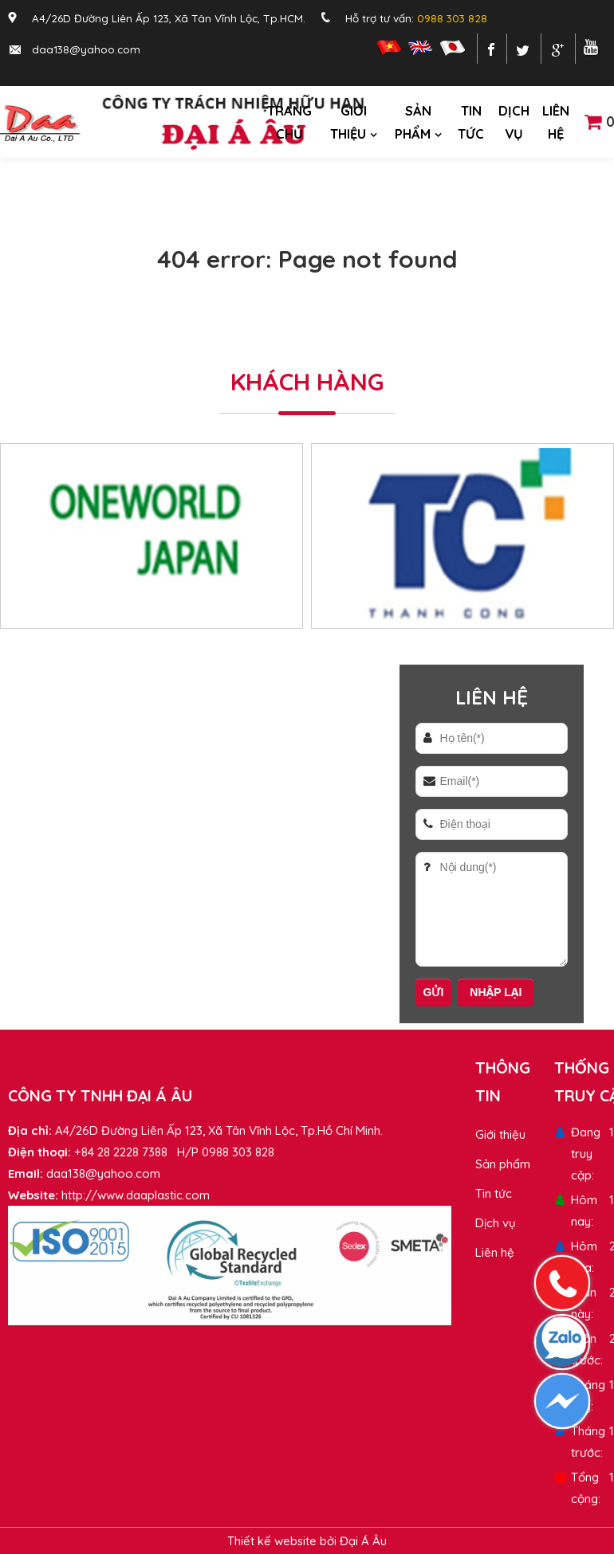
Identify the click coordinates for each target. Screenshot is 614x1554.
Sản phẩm (413, 122)
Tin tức (471, 122)
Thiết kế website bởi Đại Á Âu (307, 1540)
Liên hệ (555, 122)
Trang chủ (289, 122)
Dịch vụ (513, 122)
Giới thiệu (348, 122)
